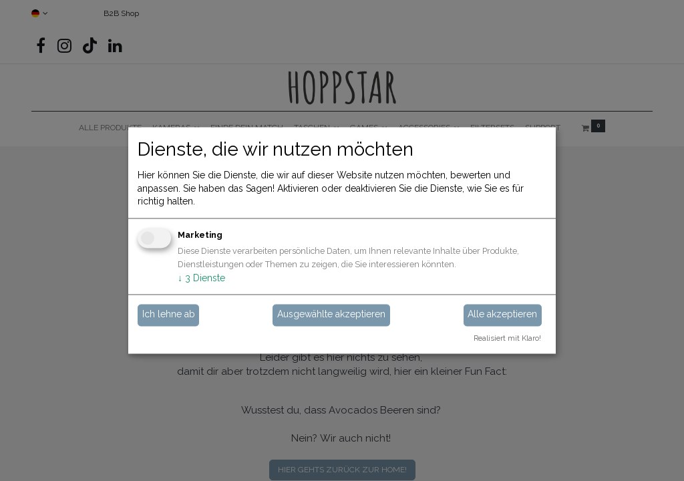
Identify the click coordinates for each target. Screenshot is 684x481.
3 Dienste (201, 278)
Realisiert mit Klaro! (507, 338)
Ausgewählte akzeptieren (331, 314)
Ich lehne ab (168, 314)
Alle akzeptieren (502, 314)
